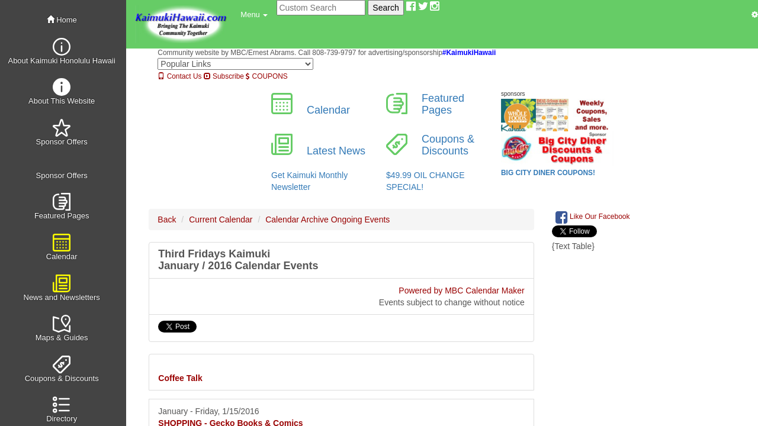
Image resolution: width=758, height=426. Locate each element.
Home (62, 19)
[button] (254, 15)
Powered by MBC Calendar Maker (461, 290)
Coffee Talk (180, 378)
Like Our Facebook (592, 217)
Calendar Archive (297, 219)
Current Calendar (220, 219)
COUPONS (266, 76)
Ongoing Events (360, 219)
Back (167, 219)
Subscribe (224, 76)
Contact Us (179, 76)
